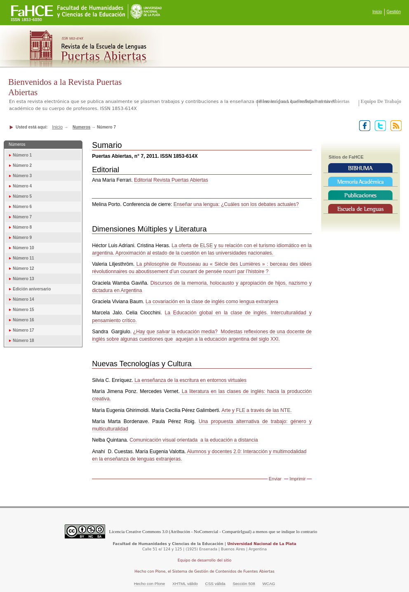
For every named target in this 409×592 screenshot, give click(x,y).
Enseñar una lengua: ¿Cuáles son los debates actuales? (236, 204)
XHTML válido (185, 583)
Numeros (81, 127)
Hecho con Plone (149, 583)
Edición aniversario (32, 289)
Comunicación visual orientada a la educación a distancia (193, 440)
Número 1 (22, 155)
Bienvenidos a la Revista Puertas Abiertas (304, 101)
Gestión (394, 11)
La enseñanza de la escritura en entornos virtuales (190, 380)
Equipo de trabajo (381, 101)
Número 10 (23, 248)
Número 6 (22, 206)
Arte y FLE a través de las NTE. (256, 410)
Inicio (377, 11)
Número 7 (22, 217)
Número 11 (23, 258)
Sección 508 (244, 583)
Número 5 (22, 196)
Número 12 (23, 268)
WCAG (268, 583)
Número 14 (23, 299)
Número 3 (22, 175)
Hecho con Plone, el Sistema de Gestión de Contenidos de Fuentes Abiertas (204, 571)
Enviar (275, 478)
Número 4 (22, 186)
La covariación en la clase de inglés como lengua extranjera (212, 301)
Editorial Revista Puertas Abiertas (171, 180)
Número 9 (22, 237)
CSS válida (215, 583)
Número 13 (23, 278)
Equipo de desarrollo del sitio (205, 560)
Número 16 (23, 320)
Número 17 (23, 330)
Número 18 (23, 340)
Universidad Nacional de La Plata (261, 544)
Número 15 (23, 309)
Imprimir (297, 478)
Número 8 (22, 227)
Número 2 (22, 165)
